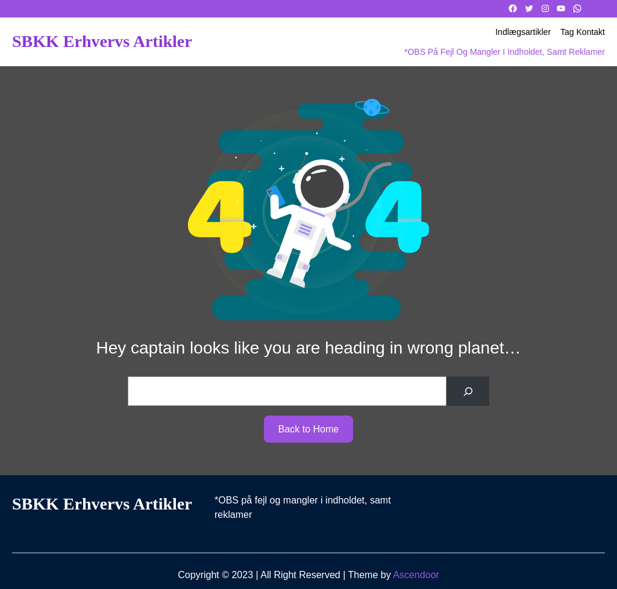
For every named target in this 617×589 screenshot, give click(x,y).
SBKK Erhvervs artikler (102, 41)
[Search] (467, 391)
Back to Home (308, 429)
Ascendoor (416, 575)
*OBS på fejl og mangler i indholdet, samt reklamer (504, 52)
